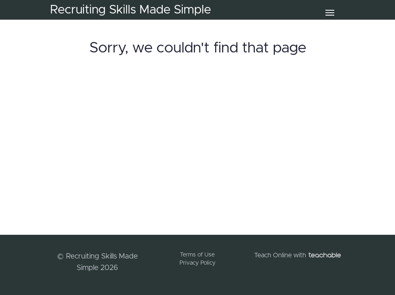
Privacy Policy (197, 263)
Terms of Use (197, 255)
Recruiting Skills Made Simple (130, 10)
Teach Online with (297, 255)
